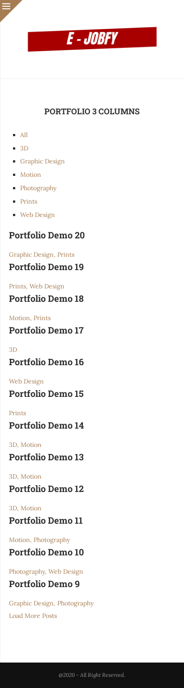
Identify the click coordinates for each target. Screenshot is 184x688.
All (24, 135)
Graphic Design (42, 161)
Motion (30, 175)
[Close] (11, 11)
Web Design (37, 215)
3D (24, 148)
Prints (28, 201)
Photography (38, 188)
